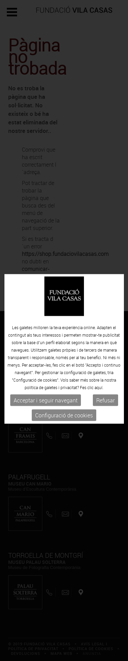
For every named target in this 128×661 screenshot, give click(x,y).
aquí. (99, 391)
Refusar (105, 404)
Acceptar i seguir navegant (45, 404)
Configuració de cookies (64, 419)
